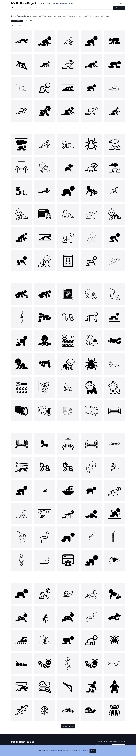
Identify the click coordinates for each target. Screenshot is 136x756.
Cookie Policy (59, 753)
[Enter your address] (106, 746)
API (54, 3)
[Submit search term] (119, 8)
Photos (49, 3)
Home (40, 3)
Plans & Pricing (65, 3)
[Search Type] (15, 8)
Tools (57, 3)
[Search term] (66, 8)
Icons (44, 3)
